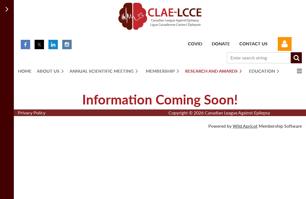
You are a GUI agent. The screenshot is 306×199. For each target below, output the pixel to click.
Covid (195, 43)
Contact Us (253, 43)
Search (296, 57)
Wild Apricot (245, 126)
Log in (285, 44)
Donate (221, 43)
